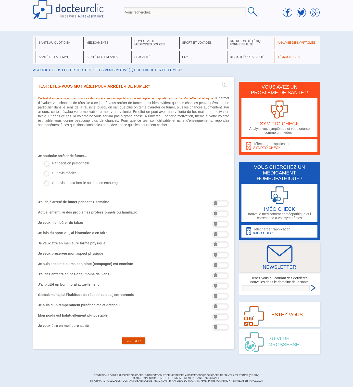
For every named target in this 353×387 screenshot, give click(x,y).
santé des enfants (102, 57)
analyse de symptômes (296, 42)
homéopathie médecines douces (149, 42)
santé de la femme (54, 57)
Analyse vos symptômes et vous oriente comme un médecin (279, 117)
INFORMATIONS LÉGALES (105, 380)
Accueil (40, 70)
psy (185, 57)
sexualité (142, 57)
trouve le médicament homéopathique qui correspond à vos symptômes (279, 203)
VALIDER (133, 341)
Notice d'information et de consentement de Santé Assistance (176, 378)
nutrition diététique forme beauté (247, 42)
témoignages (289, 57)
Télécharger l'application (279, 146)
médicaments (97, 42)
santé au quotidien (54, 42)
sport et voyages (197, 42)
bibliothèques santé (247, 57)
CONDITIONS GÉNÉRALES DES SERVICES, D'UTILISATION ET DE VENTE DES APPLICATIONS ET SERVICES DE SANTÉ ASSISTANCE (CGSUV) (176, 375)
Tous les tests (66, 70)
